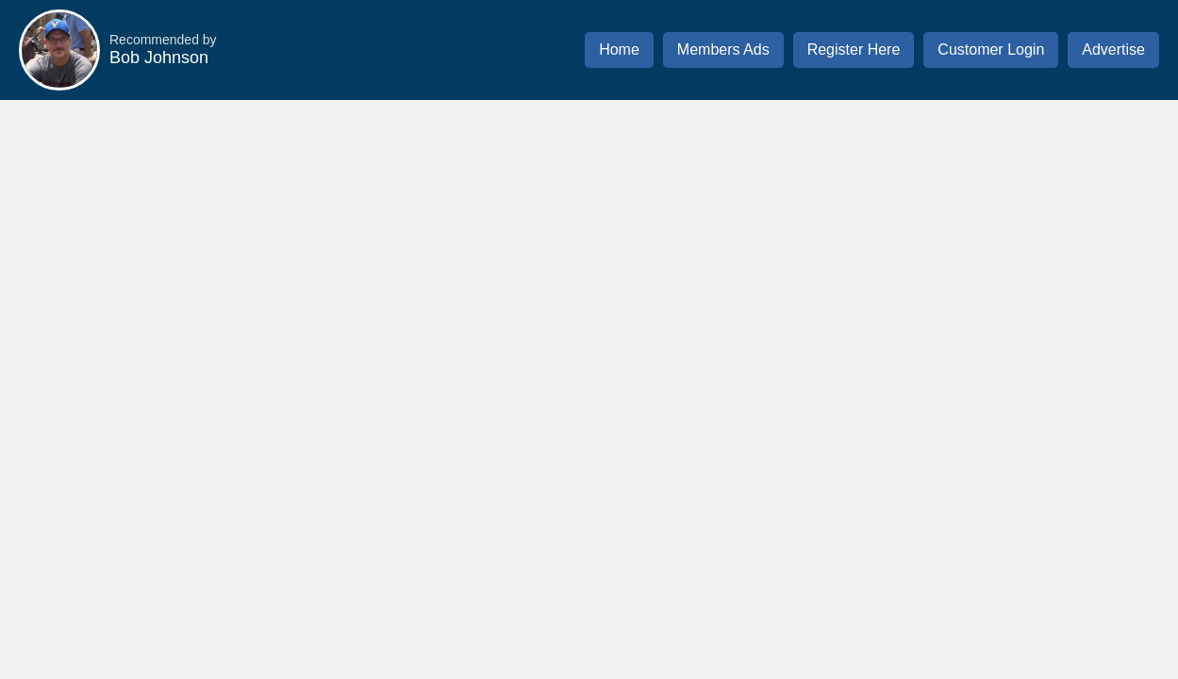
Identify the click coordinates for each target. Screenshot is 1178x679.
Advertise (1113, 49)
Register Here (854, 49)
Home (619, 49)
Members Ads (723, 49)
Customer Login (990, 49)
